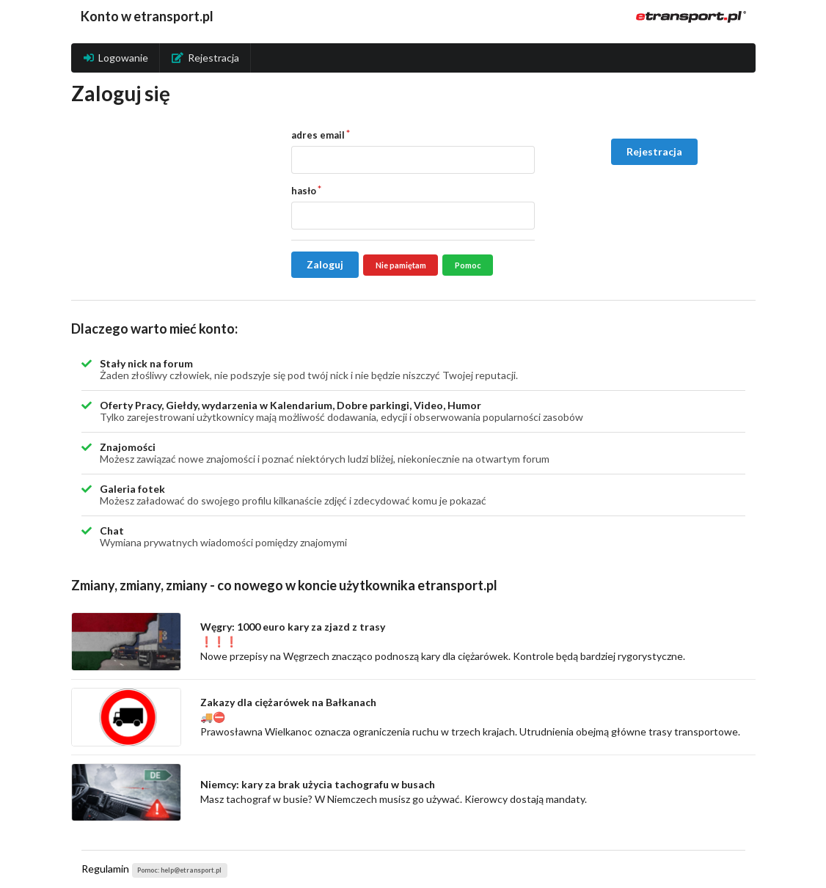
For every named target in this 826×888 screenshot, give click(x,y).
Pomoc (468, 265)
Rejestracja (205, 57)
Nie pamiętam (401, 265)
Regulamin (105, 868)
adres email (318, 135)
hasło (303, 191)
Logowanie (116, 57)
